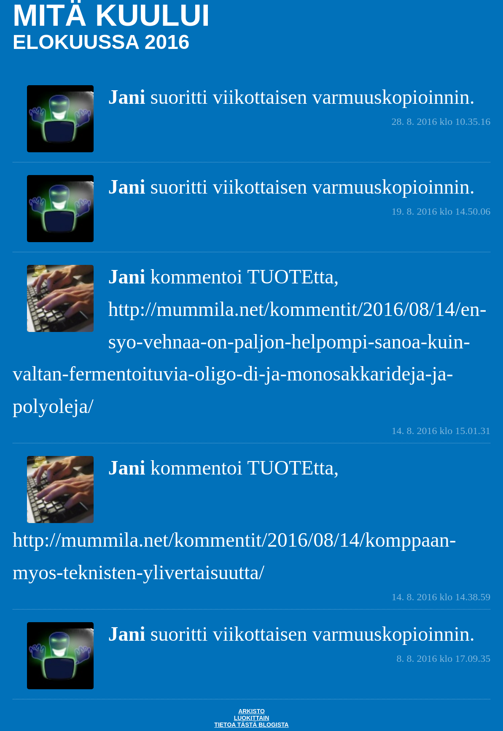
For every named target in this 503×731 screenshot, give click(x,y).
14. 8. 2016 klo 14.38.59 (441, 596)
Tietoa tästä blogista (251, 724)
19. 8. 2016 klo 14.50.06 (441, 211)
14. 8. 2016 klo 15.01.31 (441, 430)
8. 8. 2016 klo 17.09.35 (444, 658)
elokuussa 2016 (101, 42)
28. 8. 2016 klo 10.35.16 (441, 121)
